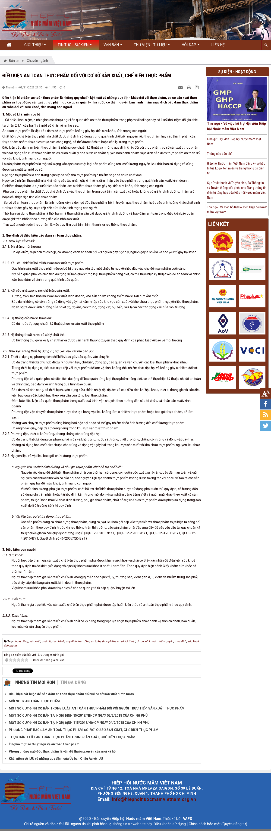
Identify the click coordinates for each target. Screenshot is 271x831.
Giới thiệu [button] (35, 46)
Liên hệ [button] (218, 45)
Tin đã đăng (73, 682)
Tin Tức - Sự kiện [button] (75, 46)
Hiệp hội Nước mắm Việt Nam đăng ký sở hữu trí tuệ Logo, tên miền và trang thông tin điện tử (236, 168)
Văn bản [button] (113, 46)
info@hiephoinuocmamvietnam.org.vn (154, 799)
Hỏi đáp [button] (190, 46)
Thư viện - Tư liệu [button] (152, 46)
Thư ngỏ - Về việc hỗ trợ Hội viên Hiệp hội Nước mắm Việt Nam (236, 126)
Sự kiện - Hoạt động (237, 71)
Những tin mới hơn (35, 682)
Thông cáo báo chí (219, 154)
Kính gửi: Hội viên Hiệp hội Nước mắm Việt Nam (234, 141)
